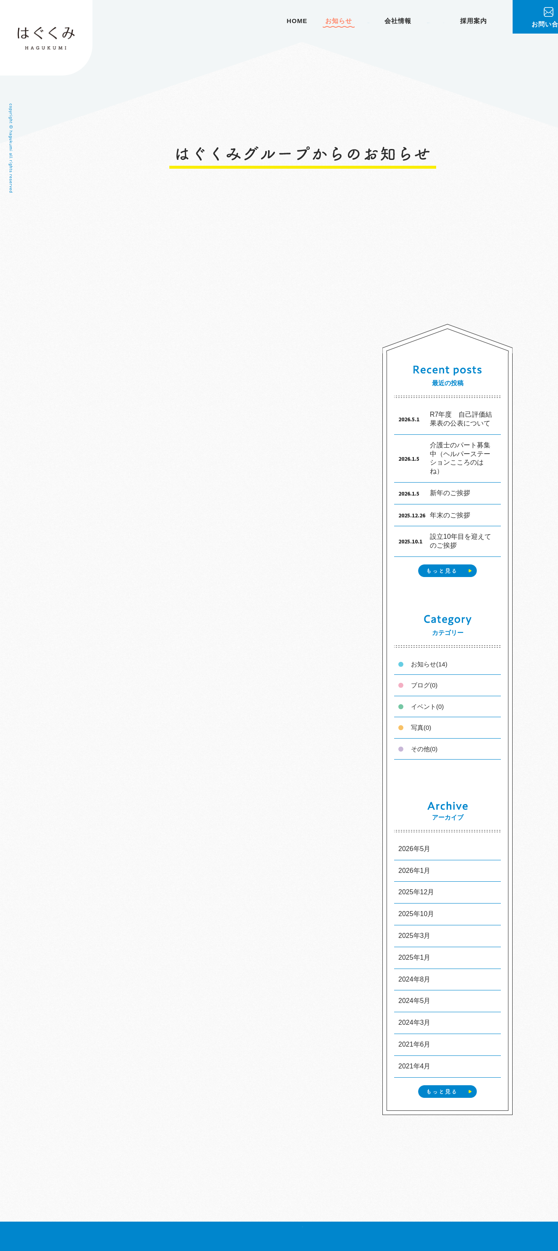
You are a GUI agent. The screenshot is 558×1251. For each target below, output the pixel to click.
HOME (200, 20)
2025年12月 (416, 891)
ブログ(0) (424, 684)
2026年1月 (414, 870)
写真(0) (421, 727)
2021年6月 (414, 1043)
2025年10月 (416, 913)
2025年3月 (414, 935)
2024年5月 (414, 1000)
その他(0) (424, 748)
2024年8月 (414, 978)
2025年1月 (414, 956)
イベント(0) (427, 706)
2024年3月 (414, 1021)
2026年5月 (414, 848)
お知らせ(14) (429, 663)
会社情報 (331, 20)
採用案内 (473, 20)
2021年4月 (414, 1065)
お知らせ (241, 20)
